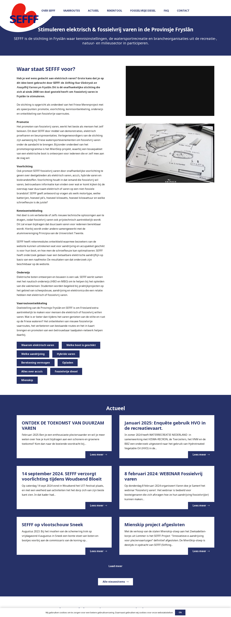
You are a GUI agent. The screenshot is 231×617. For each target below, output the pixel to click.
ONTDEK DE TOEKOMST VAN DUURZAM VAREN (63, 425)
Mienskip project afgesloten (154, 524)
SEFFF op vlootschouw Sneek (52, 524)
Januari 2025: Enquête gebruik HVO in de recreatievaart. (165, 425)
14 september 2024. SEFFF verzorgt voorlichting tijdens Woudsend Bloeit (62, 476)
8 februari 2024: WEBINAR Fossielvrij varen (163, 476)
